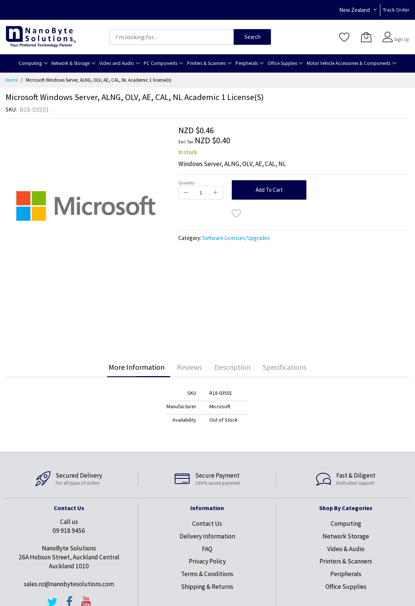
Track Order (396, 9)
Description (232, 367)
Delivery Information (207, 536)
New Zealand (354, 9)
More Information (137, 367)
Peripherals (345, 574)
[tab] (136, 367)
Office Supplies (345, 586)
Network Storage (345, 536)
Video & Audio (346, 549)
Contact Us (207, 523)
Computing (346, 523)
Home (12, 80)
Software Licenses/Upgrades (236, 237)
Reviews (189, 367)
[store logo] (41, 37)
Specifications (284, 367)
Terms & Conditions (207, 574)
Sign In (401, 33)
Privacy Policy (207, 561)
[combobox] (171, 37)
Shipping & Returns (207, 586)
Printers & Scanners (345, 561)
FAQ (207, 549)
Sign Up (401, 39)
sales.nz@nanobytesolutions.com (69, 584)
